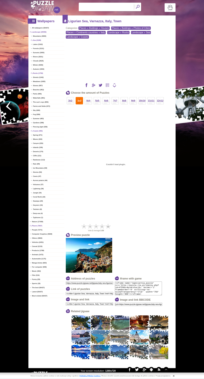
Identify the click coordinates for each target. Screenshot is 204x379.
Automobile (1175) (39, 259)
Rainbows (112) (39, 160)
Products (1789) (38, 250)
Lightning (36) (38, 189)
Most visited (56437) (39, 296)
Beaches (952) (38, 90)
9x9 (133, 101)
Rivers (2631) (38, 57)
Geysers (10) (38, 205)
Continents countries (87, 32)
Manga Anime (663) (39, 263)
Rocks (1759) (38, 73)
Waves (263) (37, 139)
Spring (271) (37, 135)
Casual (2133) (37, 246)
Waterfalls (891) (39, 98)
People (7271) (37, 230)
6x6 (106, 101)
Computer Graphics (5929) (42, 234)
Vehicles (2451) (38, 242)
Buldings (93, 28)
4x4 (88, 101)
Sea (148, 32)
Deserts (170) (38, 151)
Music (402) (36, 271)
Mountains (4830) (39, 36)
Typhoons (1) (38, 217)
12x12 (160, 101)
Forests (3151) (38, 48)
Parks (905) (37, 94)
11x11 (151, 101)
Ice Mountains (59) (40, 168)
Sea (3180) (37, 40)
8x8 (124, 101)
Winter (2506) (38, 65)
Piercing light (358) (40, 127)
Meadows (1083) (39, 81)
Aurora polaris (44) (40, 180)
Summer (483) (38, 118)
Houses (105, 28)
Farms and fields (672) (41, 106)
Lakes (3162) (38, 44)
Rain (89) (36, 164)
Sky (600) (36, 110)
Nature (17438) (37, 221)
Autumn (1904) (38, 69)
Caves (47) (37, 176)
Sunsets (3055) (38, 52)
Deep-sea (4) (38, 213)
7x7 (115, 101)
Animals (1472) (37, 254)
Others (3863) (37, 238)
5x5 (97, 101)
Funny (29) (36, 279)
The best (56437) (38, 287)
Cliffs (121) (37, 156)
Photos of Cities (141, 28)
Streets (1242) (38, 77)
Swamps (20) (38, 201)
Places (82, 28)
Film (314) (35, 275)
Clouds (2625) (38, 61)
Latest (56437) (37, 292)
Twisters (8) (37, 209)
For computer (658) (39, 267)
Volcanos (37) (38, 184)
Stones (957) (38, 85)
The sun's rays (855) (40, 102)
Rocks (125, 32)
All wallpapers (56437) (40, 28)
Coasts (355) (38, 131)
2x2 (70, 101)
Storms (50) (37, 172)
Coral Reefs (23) (39, 197)
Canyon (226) (38, 143)
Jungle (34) (37, 193)
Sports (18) (36, 283)
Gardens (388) (38, 123)
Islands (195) (38, 147)
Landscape (113, 32)
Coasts (84, 37)
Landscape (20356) (39, 32)
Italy (103, 32)
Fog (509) (36, 114)
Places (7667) (37, 226)
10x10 (142, 101)
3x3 (79, 101)
